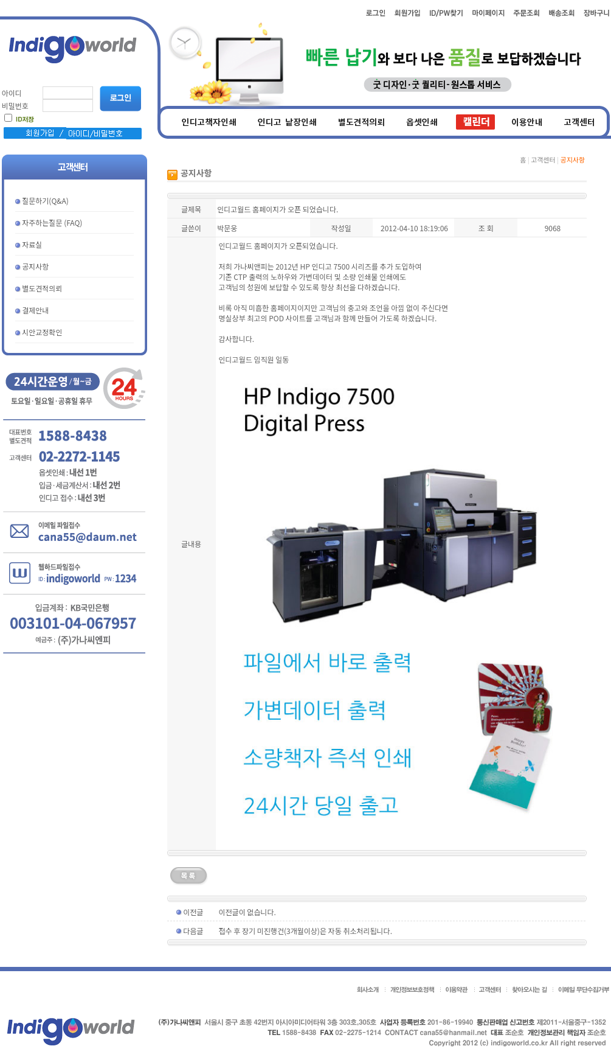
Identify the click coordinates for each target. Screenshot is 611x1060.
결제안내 (35, 310)
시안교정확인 (42, 332)
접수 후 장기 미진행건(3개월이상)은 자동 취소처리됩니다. (305, 931)
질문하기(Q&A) (45, 200)
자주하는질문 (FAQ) (52, 222)
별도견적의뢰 (42, 288)
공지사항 (35, 266)
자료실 (32, 244)
